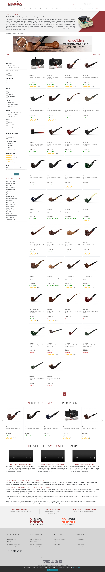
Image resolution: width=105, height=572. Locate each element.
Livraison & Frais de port (36, 546)
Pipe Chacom (20, 33)
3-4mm (11, 91)
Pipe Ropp (9, 208)
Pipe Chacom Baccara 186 (90, 77)
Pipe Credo (9, 185)
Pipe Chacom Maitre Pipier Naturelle (72, 211)
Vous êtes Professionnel (83, 546)
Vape (53, 9)
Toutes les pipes (10, 219)
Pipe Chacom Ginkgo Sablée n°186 (91, 111)
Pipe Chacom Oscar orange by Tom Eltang (73, 245)
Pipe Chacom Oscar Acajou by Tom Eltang (55, 245)
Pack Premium (81, 544)
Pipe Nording (10, 202)
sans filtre (11, 96)
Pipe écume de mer (11, 215)
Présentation (80, 539)
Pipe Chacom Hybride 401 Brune (36, 178)
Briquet (26, 9)
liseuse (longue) (13, 104)
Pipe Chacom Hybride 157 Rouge (72, 144)
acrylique (11, 136)
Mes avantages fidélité (36, 544)
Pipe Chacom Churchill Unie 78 (73, 111)
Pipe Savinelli (10, 210)
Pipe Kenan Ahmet (11, 198)
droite (10, 85)
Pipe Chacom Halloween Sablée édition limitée (36, 144)
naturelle (11, 126)
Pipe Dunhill (9, 191)
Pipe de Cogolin (10, 187)
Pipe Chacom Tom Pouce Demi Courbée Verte (90, 345)
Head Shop (20, 9)
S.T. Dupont (47, 9)
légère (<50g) (12, 114)
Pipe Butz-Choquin (11, 183)
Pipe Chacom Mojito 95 (89, 211)
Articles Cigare (34, 9)
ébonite (11, 137)
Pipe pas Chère (10, 204)
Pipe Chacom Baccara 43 (54, 110)
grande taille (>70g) (14, 112)
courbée (11, 83)
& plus (11, 155)
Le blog (56, 541)
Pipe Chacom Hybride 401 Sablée (54, 178)
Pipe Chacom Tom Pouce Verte (36, 379)
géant (10, 143)
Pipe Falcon (9, 195)
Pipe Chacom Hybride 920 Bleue (36, 211)
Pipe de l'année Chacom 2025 (54, 379)
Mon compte (33, 541)
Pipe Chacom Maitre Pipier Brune (54, 211)
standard (11, 106)
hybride (11, 102)
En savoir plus (77, 567)
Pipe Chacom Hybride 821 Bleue (72, 178)
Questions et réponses (59, 539)
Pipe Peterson (10, 206)
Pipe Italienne (10, 196)
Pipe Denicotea (10, 189)
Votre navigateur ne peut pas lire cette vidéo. (21, 456)
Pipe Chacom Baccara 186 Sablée (36, 111)
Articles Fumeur (10, 9)
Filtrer (16, 174)
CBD (57, 9)
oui (10, 75)
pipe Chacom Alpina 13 (71, 77)
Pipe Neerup (9, 200)
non (10, 73)
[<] (3, 420)
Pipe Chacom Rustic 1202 (90, 244)
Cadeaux (76, 9)
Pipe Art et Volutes (11, 181)
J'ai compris (52, 570)
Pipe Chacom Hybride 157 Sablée (90, 144)
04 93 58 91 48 (11, 539)
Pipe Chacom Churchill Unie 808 (73, 312)
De (9, 167)
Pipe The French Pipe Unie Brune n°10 (72, 278)
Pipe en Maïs (9, 193)
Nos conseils (57, 544)
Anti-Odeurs (68, 9)
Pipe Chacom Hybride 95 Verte (36, 345)
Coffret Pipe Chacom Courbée (53, 77)
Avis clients (56, 547)
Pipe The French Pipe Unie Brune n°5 (90, 278)
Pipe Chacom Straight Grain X (55, 278)
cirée (10, 122)
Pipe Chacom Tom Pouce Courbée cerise (72, 345)
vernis (10, 130)
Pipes (9, 33)
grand (10, 145)
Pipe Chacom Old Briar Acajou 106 (53, 345)
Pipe (41, 9)
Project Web (64, 565)
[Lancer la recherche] (73, 4)
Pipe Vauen (9, 213)
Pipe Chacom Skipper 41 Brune (36, 278)
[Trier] (16, 57)
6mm (10, 93)
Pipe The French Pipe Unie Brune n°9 (36, 312)
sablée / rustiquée (13, 128)
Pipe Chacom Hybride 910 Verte (90, 178)
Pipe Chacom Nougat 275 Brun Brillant (36, 245)
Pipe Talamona (10, 212)
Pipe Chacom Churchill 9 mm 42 (54, 312)
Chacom (11, 65)
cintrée (10, 81)
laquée (11, 124)
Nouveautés (89, 9)
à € (17, 167)
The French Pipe (13, 67)
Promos (96, 9)
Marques (82, 9)
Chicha (62, 9)
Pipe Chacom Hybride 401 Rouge (90, 312)
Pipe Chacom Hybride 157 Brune (54, 144)
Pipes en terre (10, 217)
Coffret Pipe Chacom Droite (37, 77)
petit (10, 147)
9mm (10, 94)
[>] (102, 420)
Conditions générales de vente (63, 557)
